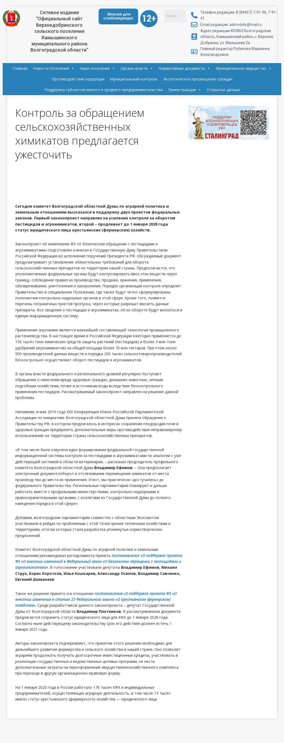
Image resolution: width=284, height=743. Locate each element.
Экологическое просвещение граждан (197, 79)
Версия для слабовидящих (118, 16)
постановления (109, 593)
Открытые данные (223, 89)
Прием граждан (184, 89)
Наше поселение (97, 68)
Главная (20, 68)
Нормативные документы (184, 68)
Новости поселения (53, 68)
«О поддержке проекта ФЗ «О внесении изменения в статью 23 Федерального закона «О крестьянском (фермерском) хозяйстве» (96, 599)
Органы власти (136, 68)
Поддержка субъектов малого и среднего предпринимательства (103, 89)
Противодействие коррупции (78, 79)
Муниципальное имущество (244, 68)
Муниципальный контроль (134, 79)
